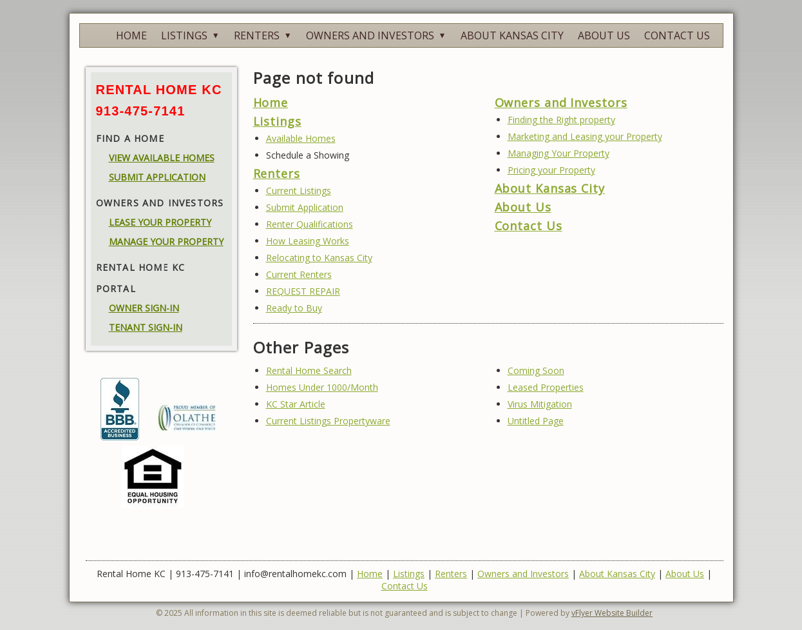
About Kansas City (550, 188)
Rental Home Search (309, 370)
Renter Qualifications (309, 224)
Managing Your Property (558, 153)
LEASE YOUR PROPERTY (160, 222)
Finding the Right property (561, 119)
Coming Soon (536, 370)
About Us (523, 207)
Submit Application (304, 207)
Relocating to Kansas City (319, 257)
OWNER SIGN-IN (144, 308)
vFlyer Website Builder (612, 612)
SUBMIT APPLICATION (157, 177)
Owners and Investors (561, 102)
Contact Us (528, 225)
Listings (277, 121)
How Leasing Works (307, 241)
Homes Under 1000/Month (322, 387)
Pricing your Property (551, 170)
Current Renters (299, 274)
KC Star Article (295, 404)
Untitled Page (536, 421)
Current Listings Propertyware (328, 421)
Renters (276, 173)
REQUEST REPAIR (303, 291)
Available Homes (301, 138)
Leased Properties (546, 387)
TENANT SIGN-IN (145, 327)
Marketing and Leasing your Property (585, 136)
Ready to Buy (294, 308)
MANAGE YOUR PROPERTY (166, 241)
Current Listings (298, 190)
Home (271, 102)
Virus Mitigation (540, 404)
